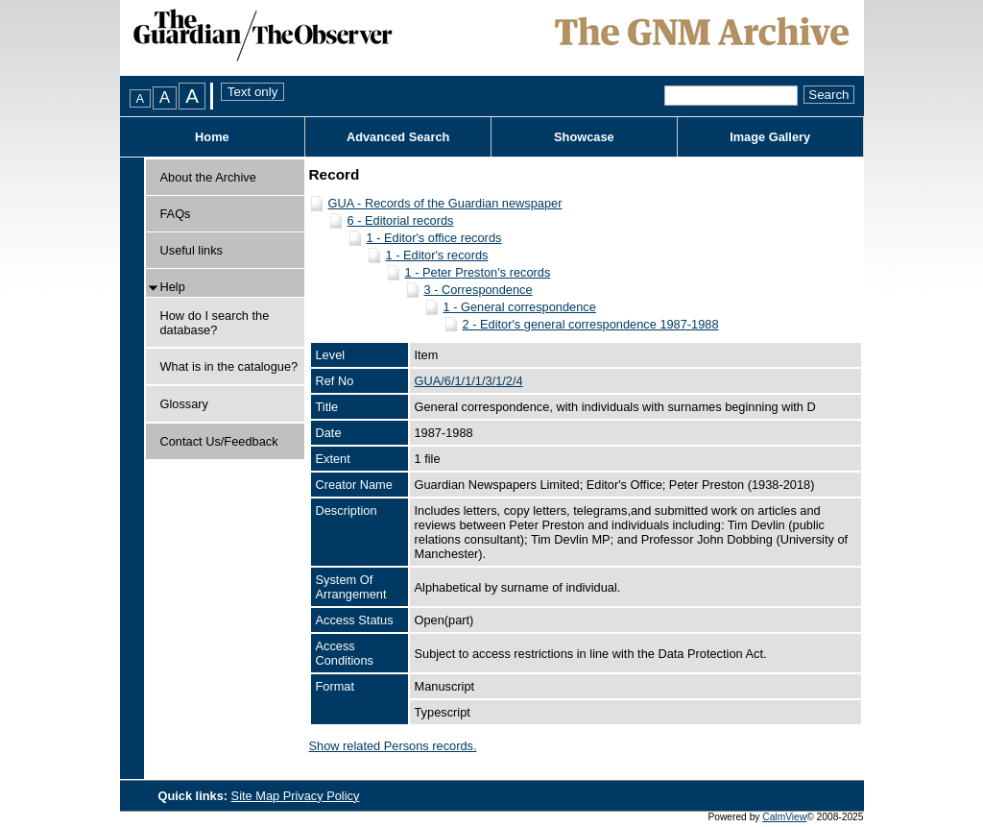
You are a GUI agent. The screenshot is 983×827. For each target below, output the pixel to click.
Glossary (184, 404)
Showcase (584, 137)
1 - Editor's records (437, 255)
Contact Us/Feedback (219, 441)
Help (172, 287)
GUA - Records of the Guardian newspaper (445, 203)
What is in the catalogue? (229, 366)
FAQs (175, 214)
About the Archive (208, 177)
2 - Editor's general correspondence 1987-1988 (591, 324)
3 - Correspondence (478, 289)
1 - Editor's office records (434, 238)
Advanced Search (398, 137)
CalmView (784, 817)
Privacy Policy (321, 796)
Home (212, 137)
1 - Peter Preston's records (478, 272)
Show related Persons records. (393, 746)
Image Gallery (770, 137)
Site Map (257, 796)
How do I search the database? (215, 322)
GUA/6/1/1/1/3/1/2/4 (469, 381)
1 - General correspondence (520, 307)
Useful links (191, 250)
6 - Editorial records (401, 220)
